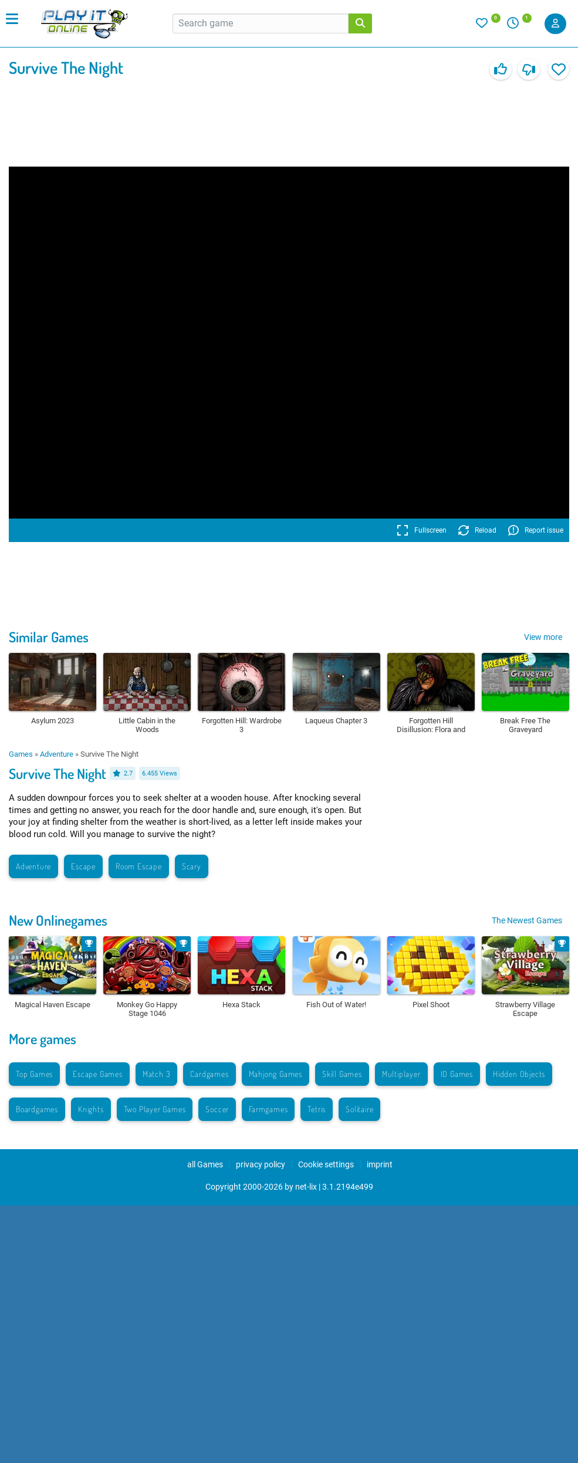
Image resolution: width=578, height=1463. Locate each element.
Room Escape (139, 866)
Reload (477, 530)
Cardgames (209, 1074)
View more (543, 637)
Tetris (316, 1109)
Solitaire (359, 1109)
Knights (91, 1109)
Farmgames (268, 1109)
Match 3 (157, 1074)
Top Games (34, 1074)
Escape (83, 866)
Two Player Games (155, 1109)
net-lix (306, 1186)
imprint (380, 1164)
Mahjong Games (275, 1074)
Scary (191, 866)
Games (21, 754)
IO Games (457, 1074)
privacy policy (260, 1164)
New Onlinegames (58, 920)
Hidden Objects (519, 1074)
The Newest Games (527, 920)
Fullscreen (422, 530)
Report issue (535, 530)
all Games (205, 1164)
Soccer (217, 1109)
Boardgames (37, 1109)
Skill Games (342, 1074)
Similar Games (49, 637)
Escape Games (98, 1074)
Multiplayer (401, 1074)
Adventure (56, 754)
